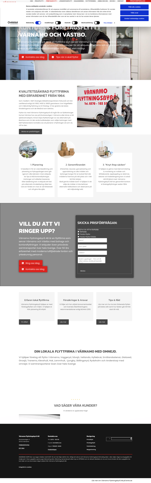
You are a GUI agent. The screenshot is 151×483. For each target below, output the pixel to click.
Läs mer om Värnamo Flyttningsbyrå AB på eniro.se (112, 480)
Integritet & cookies (25, 467)
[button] (33, 57)
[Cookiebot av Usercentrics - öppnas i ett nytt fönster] (13, 20)
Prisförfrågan (52, 449)
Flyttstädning (91, 446)
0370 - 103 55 (54, 439)
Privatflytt (90, 439)
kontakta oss (57, 443)
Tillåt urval (134, 11)
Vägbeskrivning (24, 445)
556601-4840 (56, 446)
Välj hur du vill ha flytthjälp (88, 229)
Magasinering (91, 449)
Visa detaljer (108, 21)
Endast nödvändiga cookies (134, 16)
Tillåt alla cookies (134, 5)
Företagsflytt (91, 443)
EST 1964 (21, 448)
